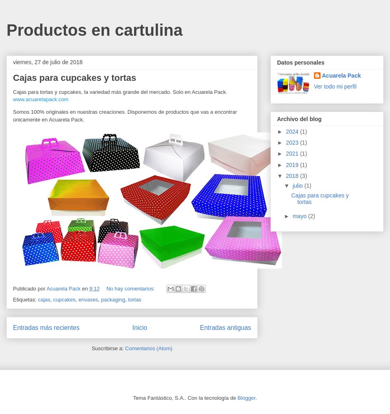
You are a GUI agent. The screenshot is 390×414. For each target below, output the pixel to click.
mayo (300, 216)
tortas (134, 300)
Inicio (139, 327)
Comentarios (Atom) (148, 348)
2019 (293, 165)
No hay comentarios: (131, 289)
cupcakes (64, 300)
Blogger (247, 398)
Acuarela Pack (341, 75)
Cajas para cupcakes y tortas (74, 78)
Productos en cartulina (94, 30)
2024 (293, 131)
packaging (113, 300)
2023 (293, 142)
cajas (44, 300)
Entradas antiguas (225, 327)
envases (88, 300)
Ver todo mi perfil (335, 86)
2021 (293, 153)
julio (298, 185)
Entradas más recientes (46, 327)
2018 (293, 176)
